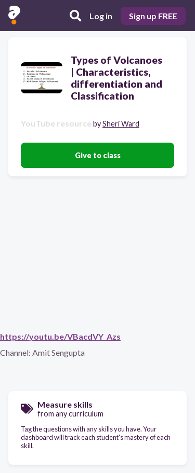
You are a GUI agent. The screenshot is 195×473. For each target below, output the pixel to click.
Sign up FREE (153, 16)
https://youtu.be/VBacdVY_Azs (60, 336)
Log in (100, 16)
